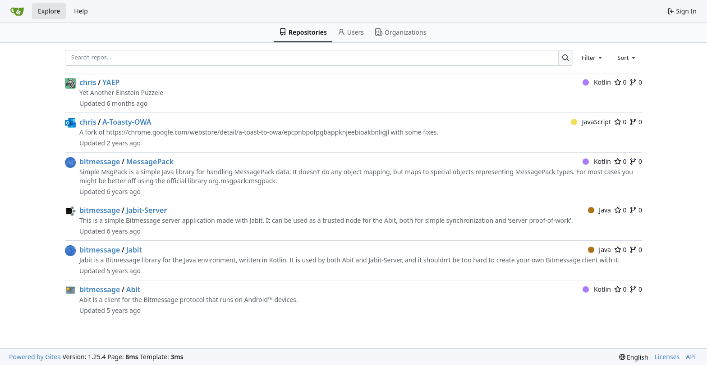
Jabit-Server (146, 210)
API (691, 356)
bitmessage (99, 161)
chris (87, 82)
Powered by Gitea (35, 356)
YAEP (110, 82)
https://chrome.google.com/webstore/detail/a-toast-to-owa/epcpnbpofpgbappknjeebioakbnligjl (248, 132)
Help (81, 11)
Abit (133, 289)
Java (599, 210)
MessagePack (150, 161)
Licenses (667, 356)
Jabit (134, 249)
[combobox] (592, 57)
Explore (49, 11)
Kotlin (597, 82)
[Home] (17, 11)
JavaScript (591, 121)
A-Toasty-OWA (127, 121)
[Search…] (565, 58)
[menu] (633, 357)
